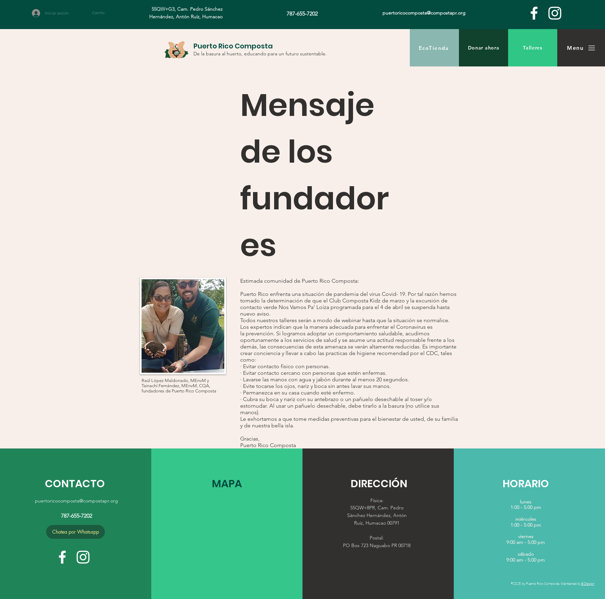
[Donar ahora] (483, 47)
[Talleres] (532, 47)
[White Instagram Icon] (554, 13)
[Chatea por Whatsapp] (75, 532)
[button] (102, 12)
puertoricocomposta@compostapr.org (76, 501)
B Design (587, 583)
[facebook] (534, 13)
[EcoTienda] (434, 47)
